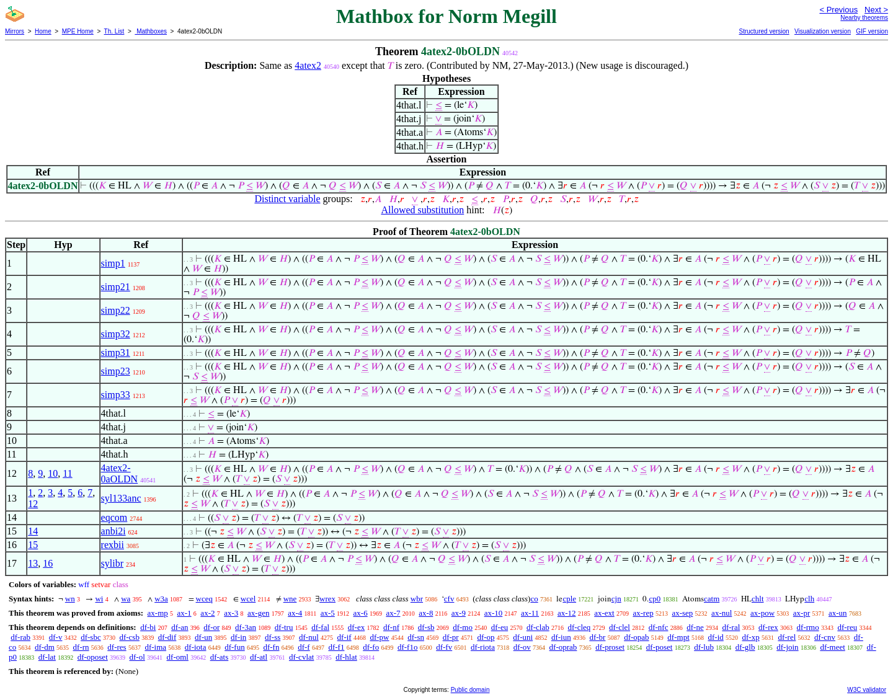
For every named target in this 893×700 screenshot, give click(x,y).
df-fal (320, 627)
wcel (248, 598)
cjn (616, 598)
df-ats (219, 657)
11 (67, 473)
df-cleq (578, 627)
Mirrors (14, 31)
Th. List (114, 31)
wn (70, 598)
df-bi (148, 627)
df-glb (745, 647)
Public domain (470, 689)
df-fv (444, 647)
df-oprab (563, 647)
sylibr (112, 563)
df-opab (636, 637)
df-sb (426, 627)
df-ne (694, 627)
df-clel (619, 627)
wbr (417, 598)
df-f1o (408, 647)
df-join (787, 647)
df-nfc (659, 627)
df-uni (523, 637)
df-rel (787, 637)
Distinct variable (287, 198)
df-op (485, 637)
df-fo (371, 647)
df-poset (659, 647)
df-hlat (346, 657)
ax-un (838, 613)
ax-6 (360, 613)
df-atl (258, 657)
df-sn (415, 637)
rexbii (112, 544)
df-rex (768, 627)
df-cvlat (301, 657)
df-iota (196, 647)
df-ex (356, 627)
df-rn (81, 647)
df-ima (155, 647)
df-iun (561, 637)
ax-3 (231, 613)
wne (290, 598)
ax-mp (158, 613)
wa (125, 598)
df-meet (832, 647)
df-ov (522, 647)
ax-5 (328, 613)
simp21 (115, 286)
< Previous (838, 9)
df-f (304, 647)
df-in (238, 637)
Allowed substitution (422, 210)
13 (33, 563)
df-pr (451, 637)
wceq (204, 598)
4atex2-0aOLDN (119, 473)
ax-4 (295, 613)
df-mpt (678, 637)
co (534, 598)
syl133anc (121, 498)
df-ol (137, 657)
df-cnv (824, 637)
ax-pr (801, 613)
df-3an (245, 627)
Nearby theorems (864, 17)
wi (99, 598)
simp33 (115, 394)
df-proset (609, 647)
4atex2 (308, 65)
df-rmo (808, 627)
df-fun (234, 647)
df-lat (47, 657)
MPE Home (78, 31)
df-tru (284, 627)
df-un (203, 637)
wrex (327, 598)
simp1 (113, 263)
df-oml (178, 657)
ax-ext (604, 613)
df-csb (129, 637)
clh (809, 598)
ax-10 (493, 613)
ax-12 (567, 613)
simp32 (115, 334)
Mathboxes (151, 31)
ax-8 (426, 613)
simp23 (115, 371)
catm (711, 598)
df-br (597, 637)
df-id (716, 637)
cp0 (654, 598)
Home (43, 31)
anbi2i (113, 531)
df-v (56, 637)
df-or (211, 627)
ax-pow (762, 613)
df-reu (847, 627)
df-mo (463, 627)
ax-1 (184, 613)
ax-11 (530, 613)
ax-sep (682, 613)
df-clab (537, 627)
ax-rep (643, 613)
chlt (758, 598)
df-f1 (336, 647)
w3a (161, 598)
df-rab (20, 637)
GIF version (872, 31)
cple (569, 598)
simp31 (115, 352)
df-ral (731, 627)
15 (33, 544)
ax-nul (721, 613)
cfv (449, 598)
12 (33, 503)
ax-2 (207, 613)
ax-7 (393, 613)
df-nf (391, 627)
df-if (344, 637)
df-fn (271, 647)
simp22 (115, 310)
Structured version (764, 31)
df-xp (751, 637)
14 (33, 531)
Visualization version (822, 31)
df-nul (309, 637)
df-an (179, 627)
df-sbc (91, 637)
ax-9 (458, 613)
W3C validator (866, 689)
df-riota (483, 647)
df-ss (272, 637)
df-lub (704, 647)
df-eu (499, 627)
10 (53, 473)
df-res (116, 647)
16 (48, 563)
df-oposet (93, 657)
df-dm (45, 647)
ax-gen (258, 613)
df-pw (379, 637)
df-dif (167, 637)
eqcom (114, 517)
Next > (876, 9)
